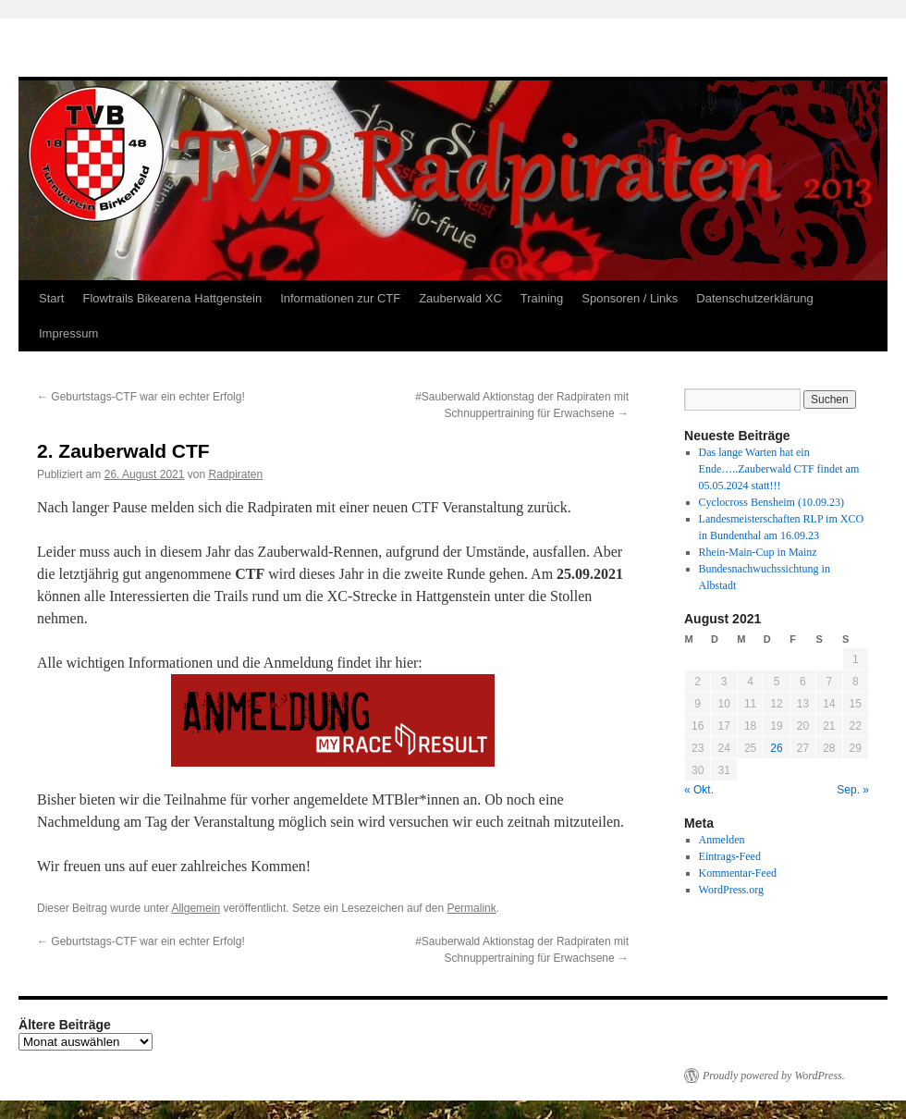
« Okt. (699, 789)
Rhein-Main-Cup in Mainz (758, 552)
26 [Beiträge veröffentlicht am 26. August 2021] (776, 748)
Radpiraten (236, 474)
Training (541, 298)
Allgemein (195, 908)
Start (51, 298)
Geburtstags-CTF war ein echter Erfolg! (141, 396)
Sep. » (853, 789)
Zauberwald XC (460, 298)
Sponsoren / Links (630, 298)
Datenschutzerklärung (754, 298)
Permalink (471, 908)
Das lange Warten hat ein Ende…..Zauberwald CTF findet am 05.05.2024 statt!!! (779, 469)
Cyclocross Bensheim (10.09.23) (771, 502)
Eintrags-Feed (730, 856)
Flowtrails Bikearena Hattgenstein (172, 298)
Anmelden (722, 839)
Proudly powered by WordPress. (774, 1075)
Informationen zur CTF (340, 298)
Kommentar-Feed (738, 873)
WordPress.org (731, 889)
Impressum (68, 333)
